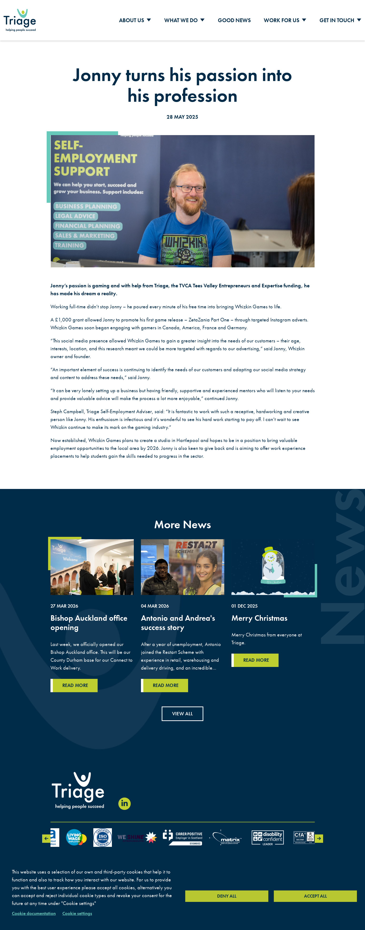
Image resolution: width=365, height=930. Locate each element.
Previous (46, 838)
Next (319, 838)
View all (182, 714)
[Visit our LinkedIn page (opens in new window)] (124, 804)
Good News (234, 20)
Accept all (315, 896)
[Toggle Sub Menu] (148, 20)
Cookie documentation (34, 913)
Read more (75, 694)
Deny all (226, 896)
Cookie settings (77, 913)
